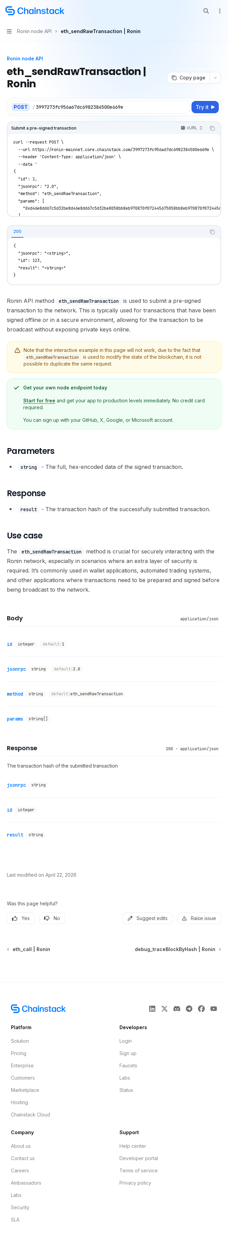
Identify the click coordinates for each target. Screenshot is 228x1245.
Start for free (39, 400)
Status (126, 1090)
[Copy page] (188, 78)
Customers (23, 1078)
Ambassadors (26, 1183)
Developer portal (138, 1158)
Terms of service (138, 1170)
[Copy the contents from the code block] (212, 128)
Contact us (23, 1158)
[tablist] (106, 232)
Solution (20, 1041)
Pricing (18, 1053)
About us (21, 1146)
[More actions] (219, 11)
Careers (20, 1170)
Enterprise (22, 1065)
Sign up (128, 1053)
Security (20, 1207)
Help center (132, 1146)
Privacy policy (135, 1183)
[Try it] (205, 107)
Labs (124, 1078)
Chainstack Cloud (30, 1114)
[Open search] (206, 10)
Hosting (19, 1102)
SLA (15, 1219)
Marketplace (25, 1090)
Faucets (128, 1065)
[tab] (17, 231)
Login (125, 1041)
